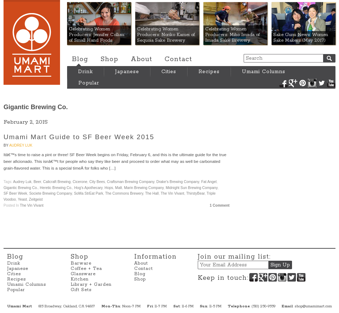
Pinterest (302, 83)
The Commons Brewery (124, 193)
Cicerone (80, 182)
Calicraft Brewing (57, 182)
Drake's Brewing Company (177, 182)
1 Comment (220, 205)
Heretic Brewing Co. (56, 188)
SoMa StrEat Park (88, 193)
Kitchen (80, 279)
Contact (178, 59)
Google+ (293, 83)
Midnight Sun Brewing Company (192, 188)
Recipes (209, 72)
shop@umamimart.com (313, 306)
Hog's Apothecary (88, 188)
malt (118, 188)
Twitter (321, 83)
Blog (80, 59)
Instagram (312, 83)
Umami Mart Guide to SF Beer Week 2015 (79, 137)
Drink (85, 72)
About (141, 59)
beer (37, 182)
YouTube (331, 83)
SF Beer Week (15, 193)
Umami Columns (263, 72)
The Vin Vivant (172, 193)
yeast (22, 199)
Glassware (83, 274)
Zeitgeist (36, 199)
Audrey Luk (20, 145)
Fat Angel (209, 182)
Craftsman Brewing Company (130, 182)
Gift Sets (81, 290)
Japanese (127, 72)
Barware (81, 263)
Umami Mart (32, 42)
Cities (168, 72)
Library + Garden (91, 284)
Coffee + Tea (86, 268)
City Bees (97, 182)
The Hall (152, 193)
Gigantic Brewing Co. (21, 188)
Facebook (283, 83)
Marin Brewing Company (143, 188)
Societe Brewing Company (50, 193)
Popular (88, 83)
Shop (109, 59)
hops (109, 188)
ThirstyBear (195, 193)
